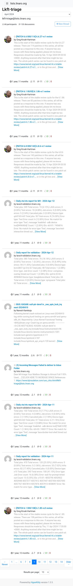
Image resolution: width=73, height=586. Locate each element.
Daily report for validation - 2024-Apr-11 (34, 456)
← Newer (5, 563)
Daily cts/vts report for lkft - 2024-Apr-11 (34, 405)
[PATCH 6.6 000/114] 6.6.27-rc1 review (33, 36)
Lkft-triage (11, 9)
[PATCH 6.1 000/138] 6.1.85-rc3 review (33, 508)
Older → (68, 563)
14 (61, 562)
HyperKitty (35, 582)
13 (56, 562)
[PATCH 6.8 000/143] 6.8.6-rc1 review (32, 146)
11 (45, 562)
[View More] (40, 231)
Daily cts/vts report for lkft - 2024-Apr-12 (34, 201)
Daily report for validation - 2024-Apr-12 (34, 252)
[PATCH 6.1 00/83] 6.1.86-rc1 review (32, 91)
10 (39, 562)
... (16, 562)
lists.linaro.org (18, 3)
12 (50, 562)
